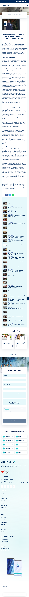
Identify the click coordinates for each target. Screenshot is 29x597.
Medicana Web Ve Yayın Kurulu (6, 548)
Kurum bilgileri (3, 524)
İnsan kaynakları (3, 516)
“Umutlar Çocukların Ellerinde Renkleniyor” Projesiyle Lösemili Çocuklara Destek (16, 237)
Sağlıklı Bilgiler (3, 503)
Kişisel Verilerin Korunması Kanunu (13, 408)
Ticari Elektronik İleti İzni (5, 549)
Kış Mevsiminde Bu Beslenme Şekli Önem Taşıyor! (7, 342)
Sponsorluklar (3, 532)
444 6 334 (4, 2)
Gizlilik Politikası (3, 546)
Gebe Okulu (3, 531)
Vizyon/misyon (3, 518)
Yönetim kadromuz (4, 522)
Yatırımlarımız (3, 520)
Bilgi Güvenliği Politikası (4, 541)
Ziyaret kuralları (3, 525)
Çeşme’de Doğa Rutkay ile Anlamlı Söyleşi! (16, 275)
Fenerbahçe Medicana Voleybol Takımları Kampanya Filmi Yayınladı (16, 245)
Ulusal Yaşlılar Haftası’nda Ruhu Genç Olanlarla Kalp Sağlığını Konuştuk (15, 271)
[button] (11, 354)
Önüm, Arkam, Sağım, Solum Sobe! (14, 219)
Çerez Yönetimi (3, 551)
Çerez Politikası (3, 544)
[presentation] (14, 415)
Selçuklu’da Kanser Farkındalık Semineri (15, 308)
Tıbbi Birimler (3, 496)
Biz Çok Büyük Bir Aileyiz (12, 211)
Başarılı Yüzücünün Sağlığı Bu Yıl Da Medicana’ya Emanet (15, 204)
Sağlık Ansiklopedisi (4, 501)
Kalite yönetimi (3, 529)
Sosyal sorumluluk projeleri (5, 527)
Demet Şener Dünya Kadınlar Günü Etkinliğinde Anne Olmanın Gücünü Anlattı (17, 296)
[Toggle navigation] (27, 5)
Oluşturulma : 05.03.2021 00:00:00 (6, 190)
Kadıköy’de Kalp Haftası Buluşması (15, 207)
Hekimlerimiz (3, 499)
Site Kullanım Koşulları (4, 539)
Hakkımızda (2, 492)
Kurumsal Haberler (17, 15)
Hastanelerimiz (3, 494)
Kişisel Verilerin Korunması (5, 542)
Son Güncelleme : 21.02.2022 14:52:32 (16, 190)
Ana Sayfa (10, 15)
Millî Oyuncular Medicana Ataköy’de (15, 320)
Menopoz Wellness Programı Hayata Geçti (16, 283)
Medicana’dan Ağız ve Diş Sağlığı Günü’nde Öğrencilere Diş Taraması (16, 258)
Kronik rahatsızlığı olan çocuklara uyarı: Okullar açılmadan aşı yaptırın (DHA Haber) (21, 342)
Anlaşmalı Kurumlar (4, 498)
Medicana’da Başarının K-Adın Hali (15, 279)
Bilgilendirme (7, 409)
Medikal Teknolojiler (4, 505)
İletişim (2, 510)
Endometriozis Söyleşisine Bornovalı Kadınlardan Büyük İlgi (15, 287)
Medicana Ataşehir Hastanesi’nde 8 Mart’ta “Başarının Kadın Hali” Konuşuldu (16, 300)
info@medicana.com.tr (8, 479)
